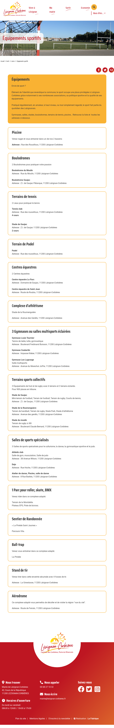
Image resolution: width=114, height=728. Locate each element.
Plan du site (20, 722)
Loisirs (13, 64)
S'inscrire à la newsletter (59, 722)
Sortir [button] (67, 8)
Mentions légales (37, 722)
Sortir (7, 64)
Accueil (2, 64)
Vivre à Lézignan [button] (33, 10)
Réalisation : (87, 722)
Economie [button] (84, 8)
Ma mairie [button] (52, 10)
